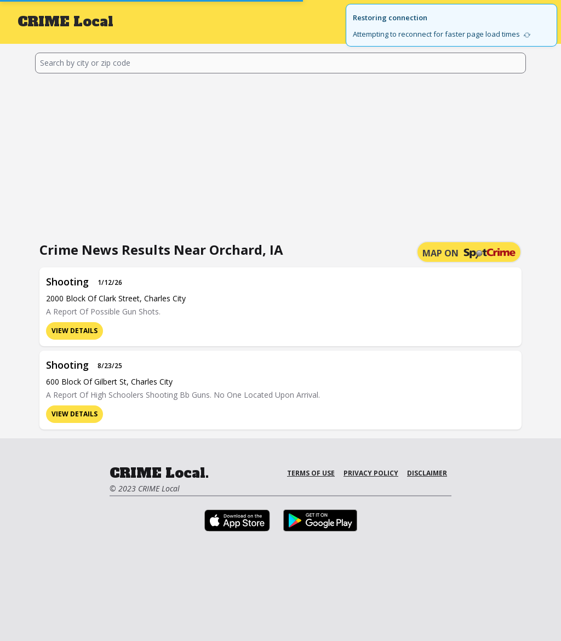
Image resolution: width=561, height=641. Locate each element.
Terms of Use (311, 473)
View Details (74, 330)
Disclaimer (427, 473)
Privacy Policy (371, 473)
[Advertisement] (280, 155)
